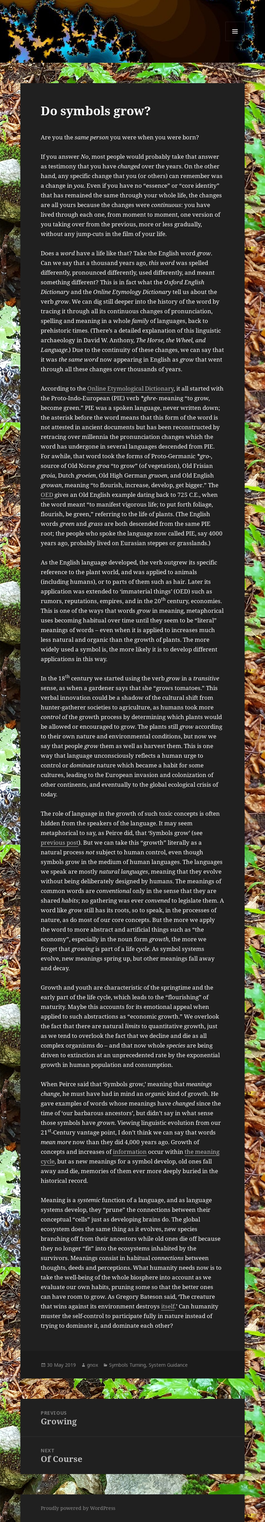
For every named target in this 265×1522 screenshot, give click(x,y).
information (130, 1152)
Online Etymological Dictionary (130, 388)
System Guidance (168, 1365)
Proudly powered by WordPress (78, 1508)
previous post (59, 842)
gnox (92, 1365)
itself (168, 1306)
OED (47, 495)
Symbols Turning (127, 1365)
